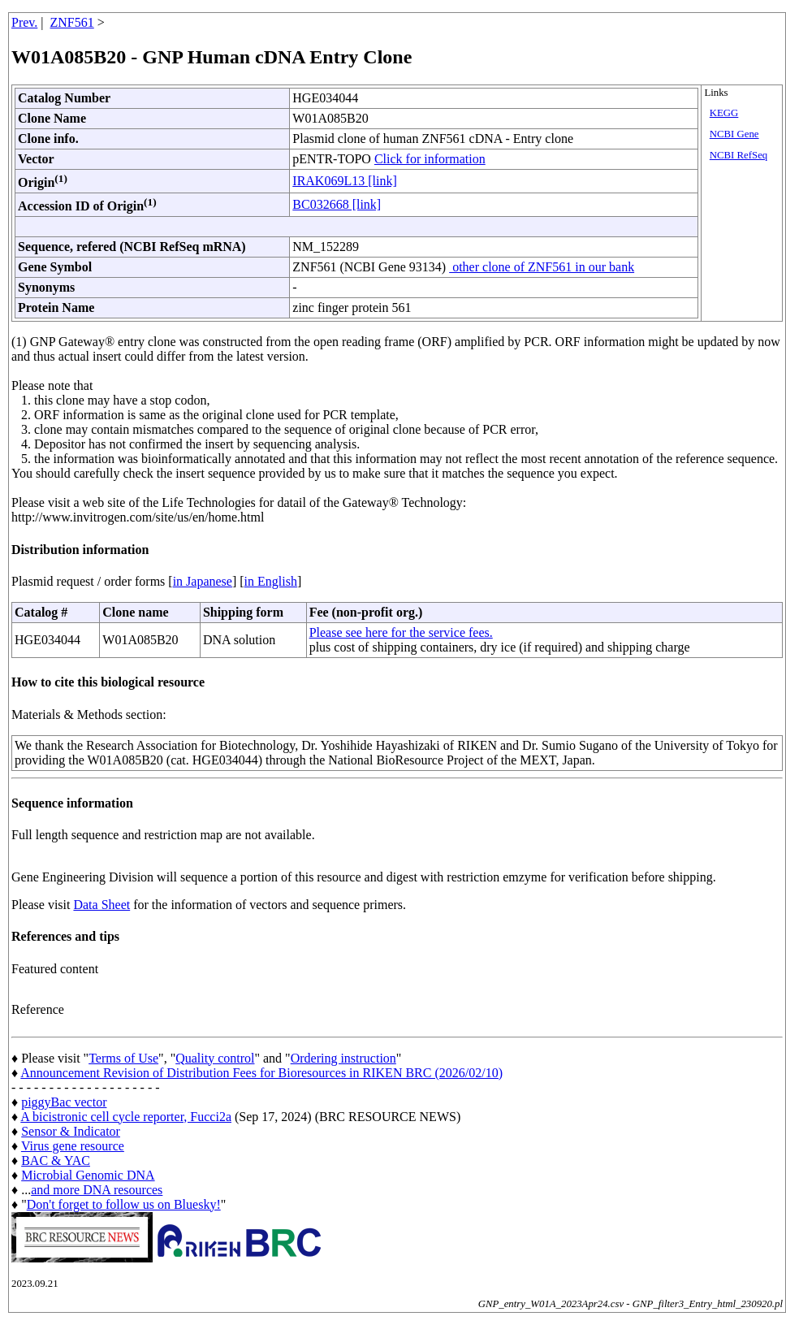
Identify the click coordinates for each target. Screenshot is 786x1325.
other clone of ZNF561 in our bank (541, 267)
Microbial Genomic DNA (87, 1175)
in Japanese (202, 581)
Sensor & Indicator (70, 1131)
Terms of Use (123, 1058)
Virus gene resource (72, 1146)
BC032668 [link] (336, 204)
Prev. (24, 22)
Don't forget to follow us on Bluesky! (124, 1204)
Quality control (214, 1058)
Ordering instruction (343, 1058)
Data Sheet (101, 904)
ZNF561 (72, 22)
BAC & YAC (55, 1160)
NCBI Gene (734, 134)
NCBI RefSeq (738, 155)
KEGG (724, 113)
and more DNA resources (96, 1190)
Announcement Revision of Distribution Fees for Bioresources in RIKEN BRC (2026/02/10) (261, 1073)
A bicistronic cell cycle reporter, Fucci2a (125, 1117)
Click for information (430, 159)
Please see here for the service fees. (401, 632)
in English (270, 581)
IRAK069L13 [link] (344, 181)
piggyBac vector (63, 1102)
